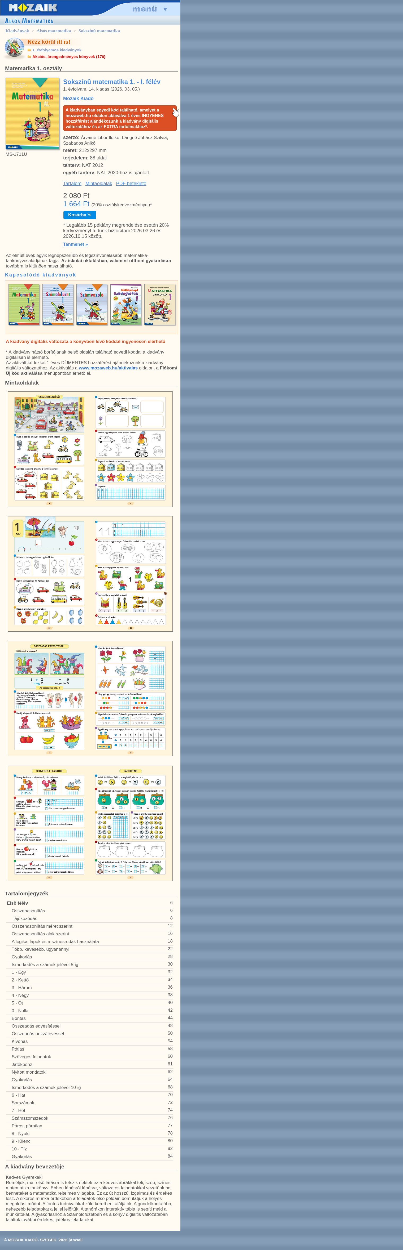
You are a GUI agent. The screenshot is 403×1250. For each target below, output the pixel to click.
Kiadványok (17, 30)
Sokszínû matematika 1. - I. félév (112, 81)
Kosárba (79, 214)
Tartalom (72, 183)
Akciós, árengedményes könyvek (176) (68, 56)
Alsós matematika (54, 30)
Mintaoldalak (98, 183)
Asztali (76, 1240)
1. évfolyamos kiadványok (56, 50)
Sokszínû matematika (99, 30)
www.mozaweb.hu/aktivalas (108, 367)
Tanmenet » (75, 244)
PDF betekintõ (131, 183)
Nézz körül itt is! (49, 42)
